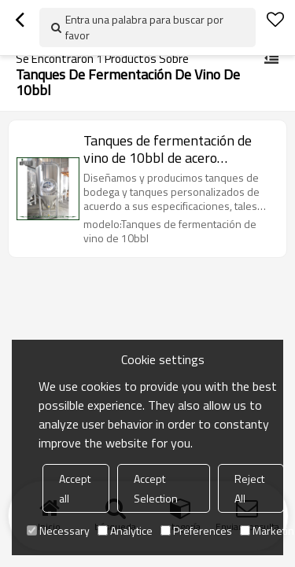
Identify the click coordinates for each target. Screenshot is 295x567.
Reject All (249, 488)
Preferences (196, 530)
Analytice (125, 530)
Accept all (74, 488)
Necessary (58, 530)
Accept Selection (156, 488)
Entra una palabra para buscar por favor (144, 27)
